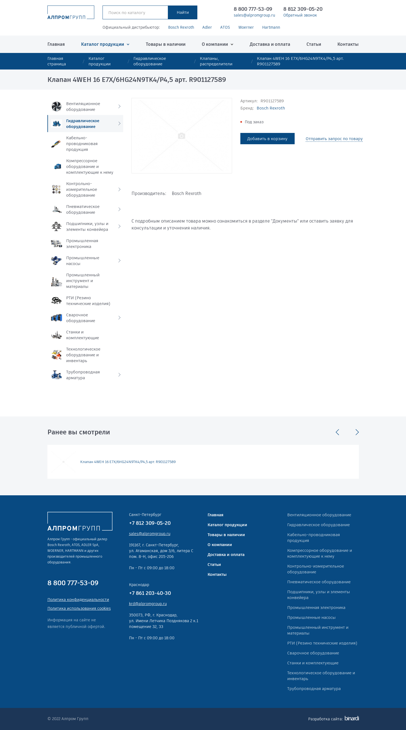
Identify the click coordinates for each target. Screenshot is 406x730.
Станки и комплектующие (312, 663)
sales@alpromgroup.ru (254, 15)
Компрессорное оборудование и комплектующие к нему (319, 553)
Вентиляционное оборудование (319, 515)
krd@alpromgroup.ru (148, 603)
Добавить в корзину (267, 138)
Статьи (313, 44)
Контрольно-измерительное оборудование (315, 569)
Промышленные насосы (311, 617)
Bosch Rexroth (181, 27)
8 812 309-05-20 (302, 9)
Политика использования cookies (79, 608)
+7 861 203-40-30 (150, 593)
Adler (207, 27)
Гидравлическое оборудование (149, 61)
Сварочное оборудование (313, 653)
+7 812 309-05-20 (150, 523)
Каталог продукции (102, 44)
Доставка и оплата (270, 44)
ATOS (225, 27)
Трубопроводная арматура (314, 688)
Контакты (348, 44)
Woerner (246, 27)
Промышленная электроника (316, 607)
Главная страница (56, 61)
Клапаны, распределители (216, 61)
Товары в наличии (165, 44)
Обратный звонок (300, 15)
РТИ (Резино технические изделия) (322, 643)
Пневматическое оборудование (319, 582)
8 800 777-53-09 (253, 9)
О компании (215, 44)
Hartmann (271, 27)
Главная (56, 44)
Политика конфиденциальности (78, 599)
